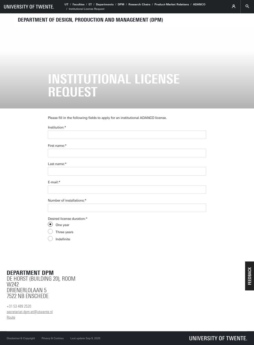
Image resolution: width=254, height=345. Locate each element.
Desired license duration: (67, 219)
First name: (56, 146)
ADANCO (199, 4)
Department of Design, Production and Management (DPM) (90, 19)
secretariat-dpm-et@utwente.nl (30, 311)
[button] (249, 275)
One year (62, 225)
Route (11, 317)
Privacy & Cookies (53, 338)
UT (66, 4)
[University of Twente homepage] (29, 6)
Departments (105, 4)
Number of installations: (66, 200)
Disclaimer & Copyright (21, 338)
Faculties (78, 4)
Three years (64, 232)
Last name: (56, 164)
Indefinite (63, 239)
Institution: (56, 127)
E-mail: (53, 182)
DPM (121, 4)
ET (90, 4)
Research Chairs (139, 4)
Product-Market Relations (171, 4)
